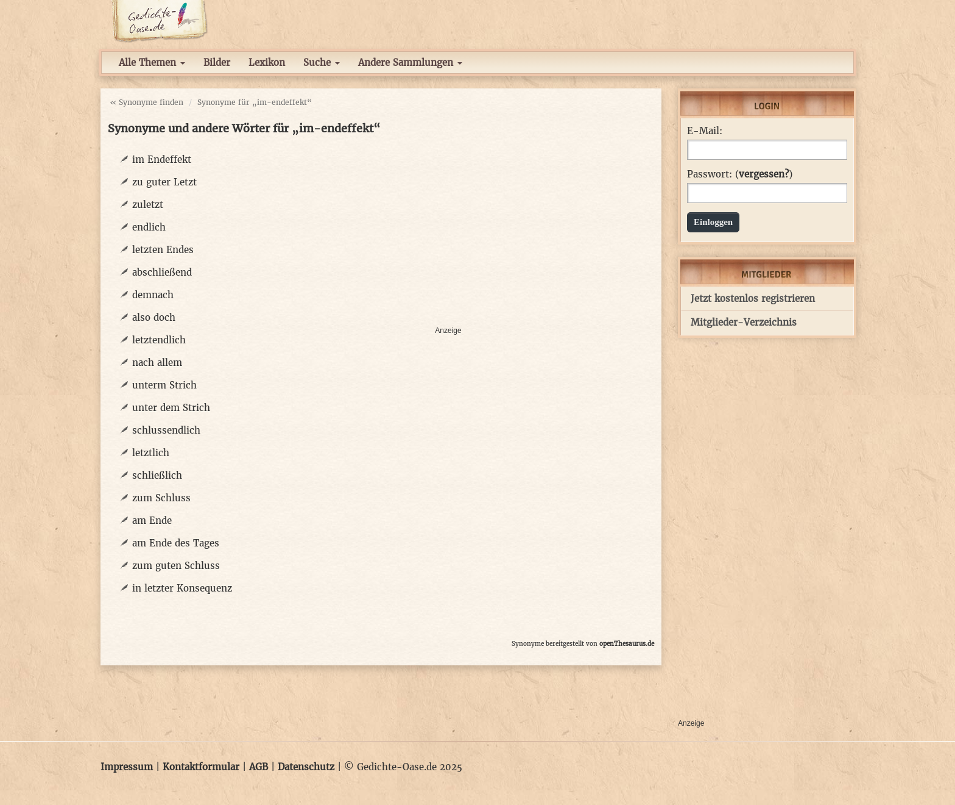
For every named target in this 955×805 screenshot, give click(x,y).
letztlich (150, 453)
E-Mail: (704, 131)
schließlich (157, 475)
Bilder (216, 62)
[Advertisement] (544, 235)
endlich (149, 227)
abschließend (162, 272)
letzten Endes (163, 250)
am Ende (152, 520)
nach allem (157, 362)
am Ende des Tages (175, 543)
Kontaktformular (201, 767)
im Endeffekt (161, 159)
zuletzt (147, 204)
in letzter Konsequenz (182, 588)
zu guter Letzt (164, 182)
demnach (153, 295)
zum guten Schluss (176, 565)
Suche (321, 62)
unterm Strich (164, 385)
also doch (153, 317)
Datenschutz (306, 767)
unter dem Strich (171, 407)
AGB (258, 767)
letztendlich (159, 340)
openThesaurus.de (626, 644)
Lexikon (266, 62)
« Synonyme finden (146, 102)
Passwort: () (739, 174)
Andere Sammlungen (410, 62)
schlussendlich (166, 430)
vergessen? (764, 174)
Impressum (126, 767)
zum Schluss (161, 498)
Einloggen (713, 222)
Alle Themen (152, 62)
